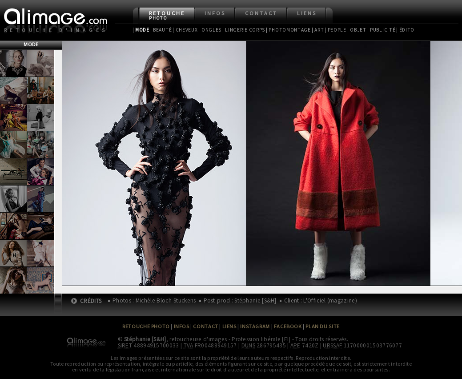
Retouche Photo (146, 326)
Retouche (167, 15)
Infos (215, 13)
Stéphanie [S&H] (145, 339)
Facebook (288, 326)
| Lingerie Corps (243, 30)
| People (335, 30)
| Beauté (161, 30)
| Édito (405, 30)
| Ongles (209, 30)
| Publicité (381, 30)
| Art (318, 30)
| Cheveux (185, 30)
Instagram (254, 326)
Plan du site (322, 326)
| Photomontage (288, 30)
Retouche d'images (56, 30)
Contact (261, 13)
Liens (307, 13)
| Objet (356, 30)
